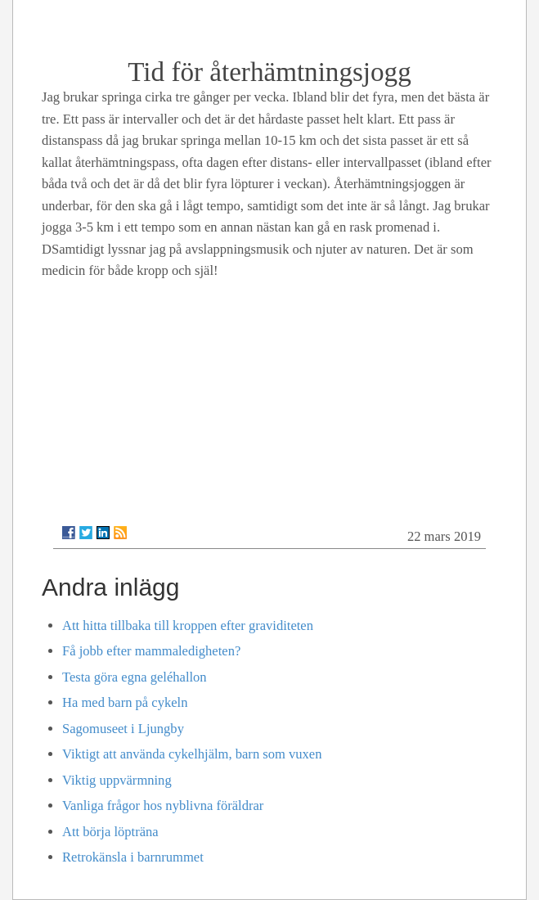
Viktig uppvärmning (117, 780)
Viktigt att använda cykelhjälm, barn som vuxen (191, 754)
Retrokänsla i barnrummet (133, 857)
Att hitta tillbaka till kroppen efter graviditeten (187, 625)
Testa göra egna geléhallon (134, 677)
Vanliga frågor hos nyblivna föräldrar (162, 805)
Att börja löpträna (110, 831)
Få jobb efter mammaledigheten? (151, 651)
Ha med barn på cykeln (124, 702)
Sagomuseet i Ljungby (123, 728)
